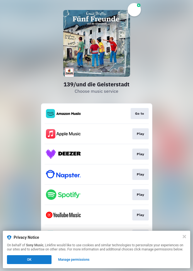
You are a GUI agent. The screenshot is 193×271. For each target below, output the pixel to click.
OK (29, 260)
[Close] (184, 236)
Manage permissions (74, 260)
